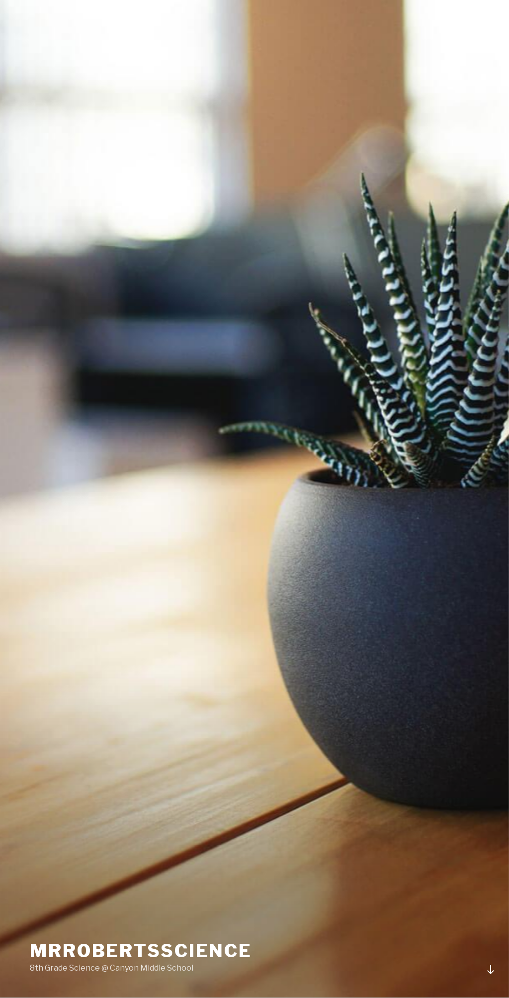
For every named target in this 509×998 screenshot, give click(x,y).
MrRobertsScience (141, 951)
